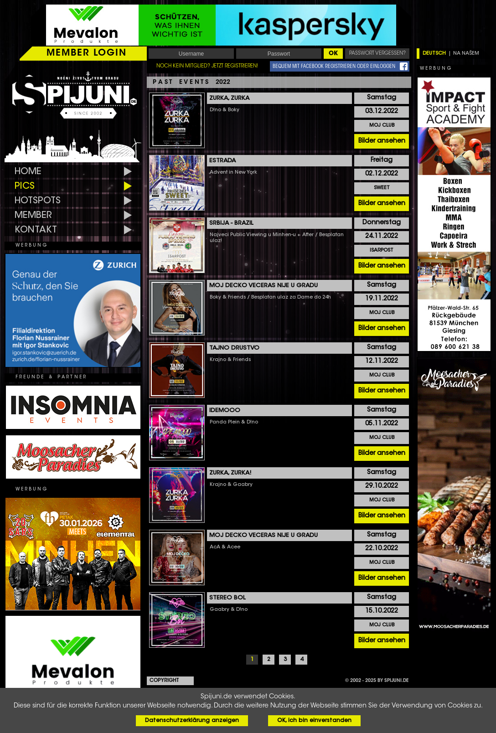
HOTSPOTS (38, 201)
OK (333, 54)
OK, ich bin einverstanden (314, 720)
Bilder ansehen (381, 141)
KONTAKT (36, 230)
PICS (25, 186)
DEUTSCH (434, 53)
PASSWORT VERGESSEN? (377, 53)
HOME (28, 171)
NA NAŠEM (466, 53)
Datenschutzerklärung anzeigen (192, 720)
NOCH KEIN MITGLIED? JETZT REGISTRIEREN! (207, 66)
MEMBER (33, 215)
